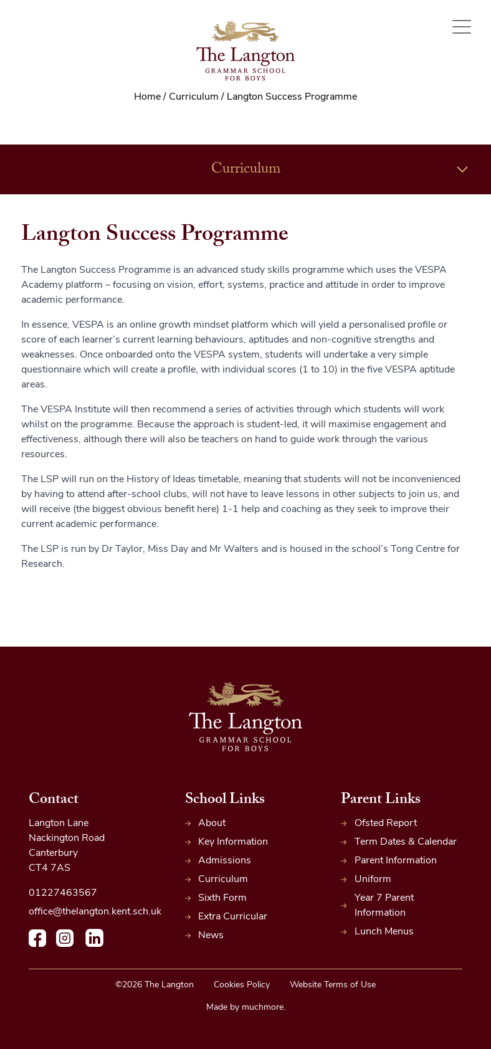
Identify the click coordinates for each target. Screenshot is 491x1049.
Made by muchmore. (245, 1007)
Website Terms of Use (333, 985)
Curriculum (340, 169)
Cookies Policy (242, 985)
